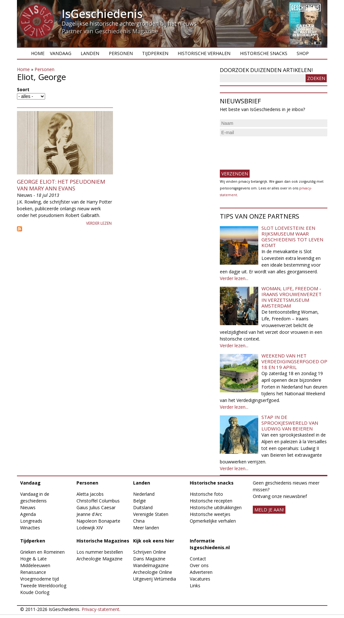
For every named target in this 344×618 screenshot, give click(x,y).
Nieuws (28, 507)
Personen (121, 53)
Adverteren (201, 572)
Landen (90, 53)
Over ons (199, 565)
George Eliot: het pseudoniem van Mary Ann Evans (61, 185)
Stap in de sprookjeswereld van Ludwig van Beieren (289, 423)
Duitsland (143, 507)
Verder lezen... (234, 278)
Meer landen (146, 528)
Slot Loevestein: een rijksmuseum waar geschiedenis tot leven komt (292, 236)
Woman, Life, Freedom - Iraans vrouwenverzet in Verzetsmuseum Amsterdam (291, 297)
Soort (23, 89)
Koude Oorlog (34, 592)
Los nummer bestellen (99, 552)
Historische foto (206, 494)
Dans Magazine (149, 559)
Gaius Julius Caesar (96, 507)
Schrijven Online (149, 552)
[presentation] (268, 150)
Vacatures (200, 579)
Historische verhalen (204, 53)
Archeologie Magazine (99, 559)
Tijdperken (155, 53)
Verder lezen (99, 223)
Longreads (31, 521)
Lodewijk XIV (89, 528)
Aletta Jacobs (90, 494)
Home (37, 53)
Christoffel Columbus (98, 501)
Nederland (144, 494)
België (139, 501)
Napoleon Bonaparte (98, 521)
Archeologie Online (152, 572)
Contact (198, 559)
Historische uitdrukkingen (216, 507)
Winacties (30, 528)
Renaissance (33, 572)
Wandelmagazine (151, 565)
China (139, 521)
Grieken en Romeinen (42, 552)
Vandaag (60, 53)
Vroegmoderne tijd (39, 579)
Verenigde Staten (150, 514)
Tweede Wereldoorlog (43, 585)
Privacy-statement (100, 609)
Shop (303, 53)
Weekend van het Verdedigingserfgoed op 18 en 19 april (294, 361)
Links (195, 585)
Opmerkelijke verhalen (213, 521)
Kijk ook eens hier (153, 541)
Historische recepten (211, 501)
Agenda (28, 514)
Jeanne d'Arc (89, 514)
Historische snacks (263, 53)
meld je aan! (269, 510)
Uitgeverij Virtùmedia (154, 579)
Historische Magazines (102, 541)
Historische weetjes (210, 514)
